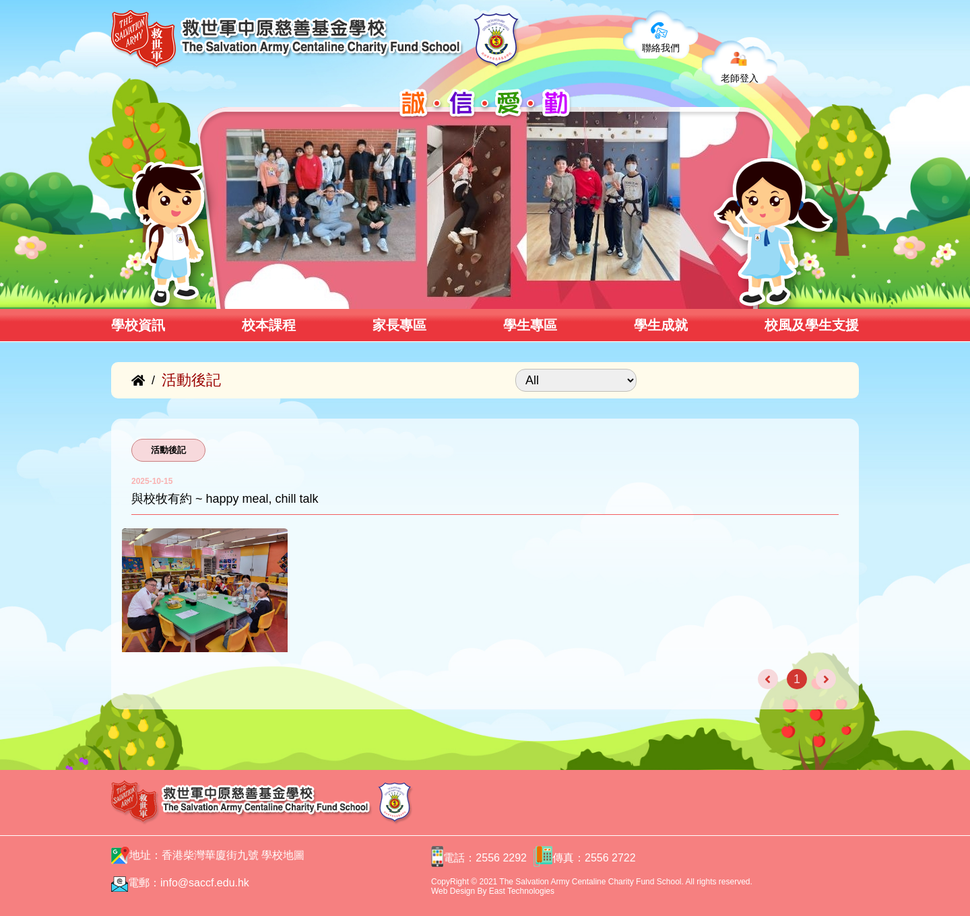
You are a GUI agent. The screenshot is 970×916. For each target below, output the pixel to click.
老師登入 (739, 78)
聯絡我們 (661, 47)
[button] (221, 294)
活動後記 (168, 450)
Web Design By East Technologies (492, 891)
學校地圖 (282, 855)
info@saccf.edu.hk (204, 882)
